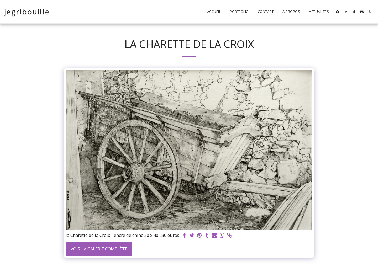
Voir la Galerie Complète (99, 249)
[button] (345, 12)
